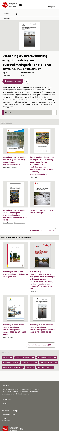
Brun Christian (8, 223)
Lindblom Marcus (9, 337)
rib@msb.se (6, 421)
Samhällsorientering (23, 357)
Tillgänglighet (6, 399)
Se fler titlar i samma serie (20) (40, 345)
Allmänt (6, 357)
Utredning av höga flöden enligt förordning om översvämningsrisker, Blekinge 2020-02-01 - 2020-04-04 (15, 330)
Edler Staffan (34, 177)
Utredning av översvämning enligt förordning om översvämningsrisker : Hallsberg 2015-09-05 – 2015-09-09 (15, 215)
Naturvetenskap (44, 367)
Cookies (4, 403)
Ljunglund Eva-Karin (10, 167)
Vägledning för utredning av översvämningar (41, 211)
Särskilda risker (28, 362)
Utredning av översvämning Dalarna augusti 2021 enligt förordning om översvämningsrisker (14, 161)
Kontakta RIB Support (9, 414)
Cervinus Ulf (34, 292)
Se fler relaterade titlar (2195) (40, 230)
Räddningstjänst (9, 362)
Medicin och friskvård (11, 367)
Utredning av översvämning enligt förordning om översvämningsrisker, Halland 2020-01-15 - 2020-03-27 (42, 328)
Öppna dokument (14, 81)
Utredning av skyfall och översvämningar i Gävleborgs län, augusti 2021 (15, 274)
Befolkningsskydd (47, 362)
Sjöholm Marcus (19, 223)
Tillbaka (7, 18)
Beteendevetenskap (45, 357)
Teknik (28, 367)
